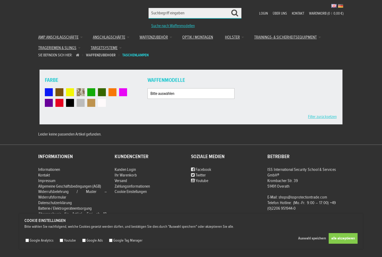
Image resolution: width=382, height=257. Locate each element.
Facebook (201, 169)
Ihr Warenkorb (126, 175)
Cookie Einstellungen (131, 191)
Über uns (280, 13)
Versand (121, 180)
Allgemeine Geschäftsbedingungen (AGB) (69, 186)
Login (263, 13)
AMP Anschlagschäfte (58, 37)
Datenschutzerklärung (55, 202)
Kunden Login (125, 169)
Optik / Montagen (197, 37)
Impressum (46, 180)
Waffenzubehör (154, 37)
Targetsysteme (104, 47)
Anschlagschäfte (109, 37)
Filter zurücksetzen (322, 116)
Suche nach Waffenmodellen (173, 25)
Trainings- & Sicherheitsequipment (285, 37)
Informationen (49, 169)
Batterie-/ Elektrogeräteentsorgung (65, 208)
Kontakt (298, 13)
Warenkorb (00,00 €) (326, 13)
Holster (232, 37)
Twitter (198, 175)
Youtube (199, 180)
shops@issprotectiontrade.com (303, 197)
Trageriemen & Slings (57, 47)
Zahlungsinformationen (132, 186)
